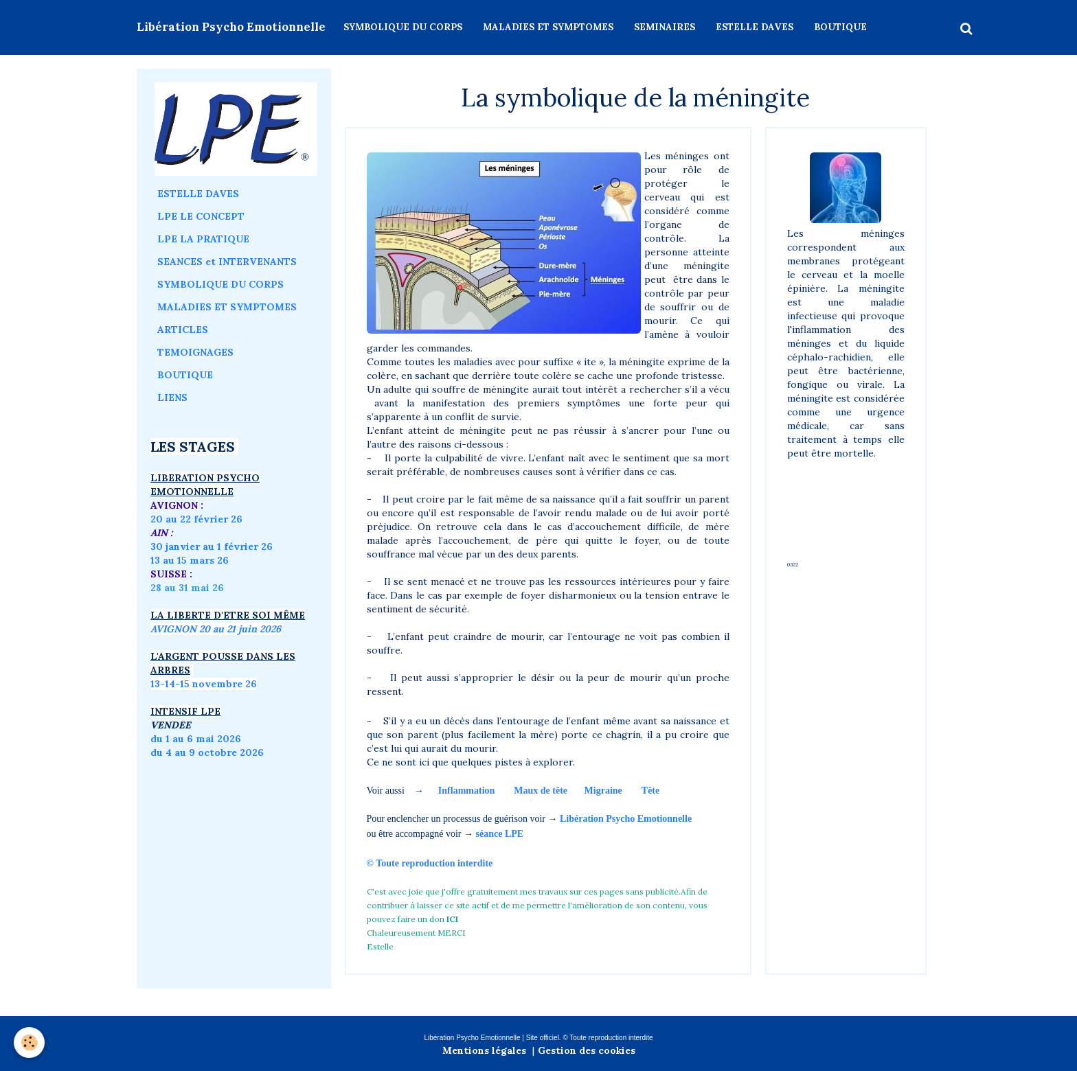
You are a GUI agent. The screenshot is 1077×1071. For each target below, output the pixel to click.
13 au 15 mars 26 (189, 560)
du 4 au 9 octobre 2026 (207, 752)
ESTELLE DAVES (754, 27)
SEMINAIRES (664, 27)
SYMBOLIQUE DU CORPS (402, 27)
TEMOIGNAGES (195, 352)
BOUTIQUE (840, 27)
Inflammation (466, 790)
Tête (650, 790)
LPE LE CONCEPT (201, 216)
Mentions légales (484, 1050)
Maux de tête (540, 790)
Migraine (603, 790)
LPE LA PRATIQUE (203, 239)
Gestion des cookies (586, 1050)
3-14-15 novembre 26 (206, 684)
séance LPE (500, 834)
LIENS (172, 397)
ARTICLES (182, 329)
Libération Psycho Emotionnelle (626, 819)
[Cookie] (29, 1042)
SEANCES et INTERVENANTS (227, 261)
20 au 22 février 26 (196, 519)
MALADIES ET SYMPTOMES (548, 27)
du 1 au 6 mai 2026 (197, 739)
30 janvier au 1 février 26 (211, 546)
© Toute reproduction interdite (431, 863)
